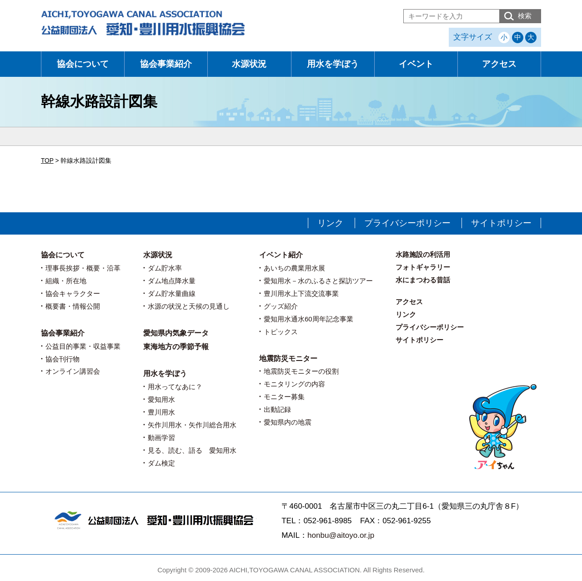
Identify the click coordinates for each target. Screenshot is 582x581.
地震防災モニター (288, 358)
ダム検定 (161, 463)
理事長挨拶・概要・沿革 (82, 268)
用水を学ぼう (333, 64)
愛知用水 (161, 399)
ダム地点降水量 (172, 281)
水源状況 (249, 64)
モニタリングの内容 (294, 384)
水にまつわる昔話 (423, 280)
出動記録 (277, 409)
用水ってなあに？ (175, 387)
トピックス (281, 332)
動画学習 (161, 437)
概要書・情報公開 (72, 306)
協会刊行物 (62, 359)
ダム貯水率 (165, 268)
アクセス (499, 64)
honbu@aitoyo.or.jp (340, 535)
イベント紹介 (281, 255)
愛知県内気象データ (176, 333)
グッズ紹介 (281, 306)
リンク (330, 223)
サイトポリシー (501, 223)
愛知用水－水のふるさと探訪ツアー (318, 281)
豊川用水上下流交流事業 (301, 293)
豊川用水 (161, 412)
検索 (525, 16)
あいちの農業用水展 (294, 268)
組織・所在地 (65, 281)
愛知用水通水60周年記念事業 (308, 319)
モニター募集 (284, 397)
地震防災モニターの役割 (301, 371)
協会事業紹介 (166, 64)
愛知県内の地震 (287, 422)
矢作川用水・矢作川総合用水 (192, 425)
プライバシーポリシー (407, 223)
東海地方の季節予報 (176, 347)
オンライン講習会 (72, 371)
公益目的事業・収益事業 (82, 346)
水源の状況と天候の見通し (189, 306)
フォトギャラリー (423, 267)
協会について (83, 64)
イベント (416, 64)
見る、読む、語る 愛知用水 (192, 450)
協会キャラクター (72, 293)
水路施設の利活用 (423, 254)
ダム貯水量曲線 (172, 293)
